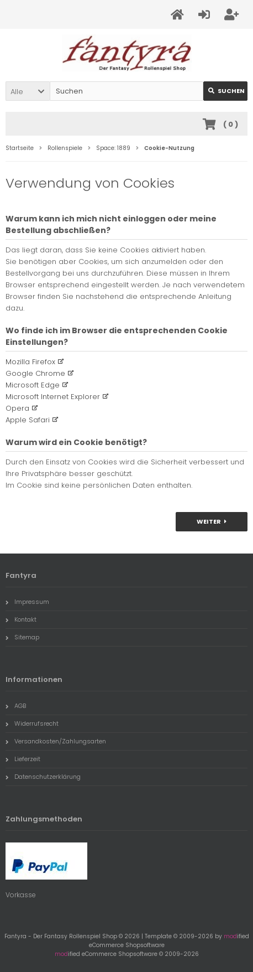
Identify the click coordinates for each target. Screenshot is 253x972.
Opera (17, 408)
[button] (28, 91)
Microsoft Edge (33, 385)
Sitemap (22, 637)
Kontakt (21, 619)
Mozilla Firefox (30, 361)
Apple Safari (28, 420)
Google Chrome (35, 373)
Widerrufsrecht (32, 723)
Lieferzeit (23, 758)
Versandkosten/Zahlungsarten (56, 741)
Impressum (27, 601)
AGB (16, 705)
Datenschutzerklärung (43, 776)
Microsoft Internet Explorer (53, 396)
